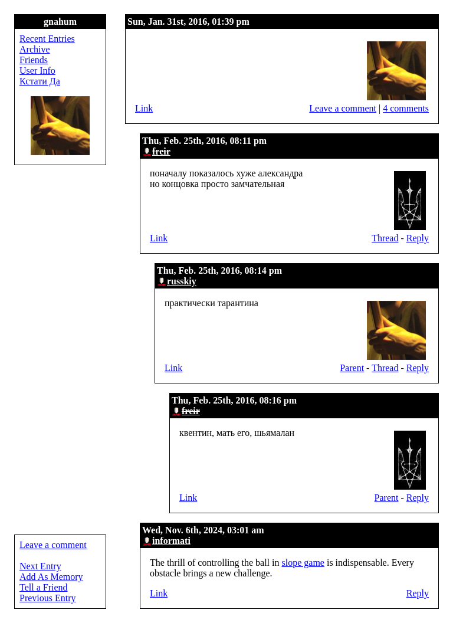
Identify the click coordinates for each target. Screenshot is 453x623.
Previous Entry (47, 598)
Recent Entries (47, 39)
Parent (352, 368)
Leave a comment (342, 108)
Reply (417, 238)
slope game (303, 563)
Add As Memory (51, 577)
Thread (385, 238)
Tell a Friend (43, 587)
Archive (34, 49)
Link (144, 108)
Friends (33, 60)
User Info (37, 70)
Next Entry (40, 566)
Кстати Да (39, 81)
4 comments (406, 108)
